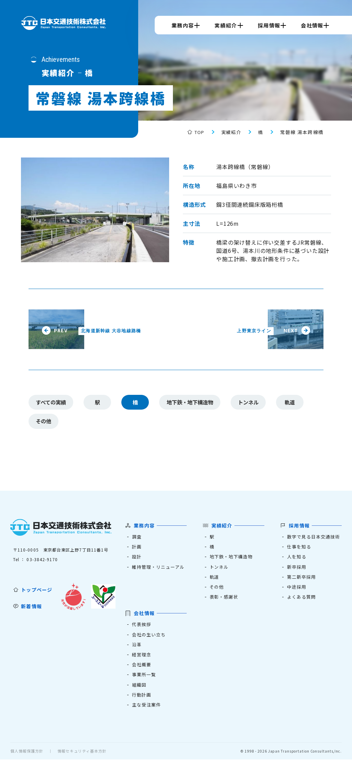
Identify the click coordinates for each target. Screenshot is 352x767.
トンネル (259, 403)
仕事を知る (299, 550)
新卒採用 (297, 570)
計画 (137, 550)
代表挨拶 (142, 629)
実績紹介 (225, 25)
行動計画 (142, 701)
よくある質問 (301, 601)
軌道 (302, 403)
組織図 (139, 691)
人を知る (297, 560)
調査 (137, 539)
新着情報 (31, 609)
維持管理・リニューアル (158, 570)
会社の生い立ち (149, 639)
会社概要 (142, 670)
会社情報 (312, 25)
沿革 (137, 650)
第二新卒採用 (301, 581)
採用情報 (269, 25)
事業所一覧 (144, 681)
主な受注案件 (146, 712)
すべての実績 (53, 403)
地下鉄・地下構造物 (196, 403)
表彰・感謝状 (224, 601)
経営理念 (142, 660)
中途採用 (297, 591)
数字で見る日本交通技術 (314, 539)
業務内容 (183, 25)
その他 (45, 424)
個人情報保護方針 (26, 758)
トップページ (37, 592)
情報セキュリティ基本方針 (82, 758)
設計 (137, 560)
